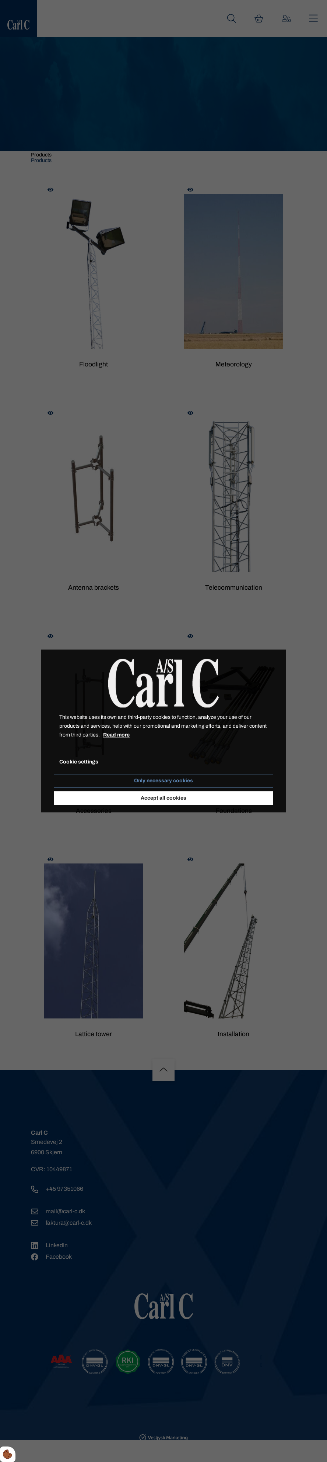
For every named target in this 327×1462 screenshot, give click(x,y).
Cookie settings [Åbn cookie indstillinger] (78, 762)
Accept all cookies (163, 798)
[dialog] (163, 730)
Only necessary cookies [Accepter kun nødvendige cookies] (163, 781)
